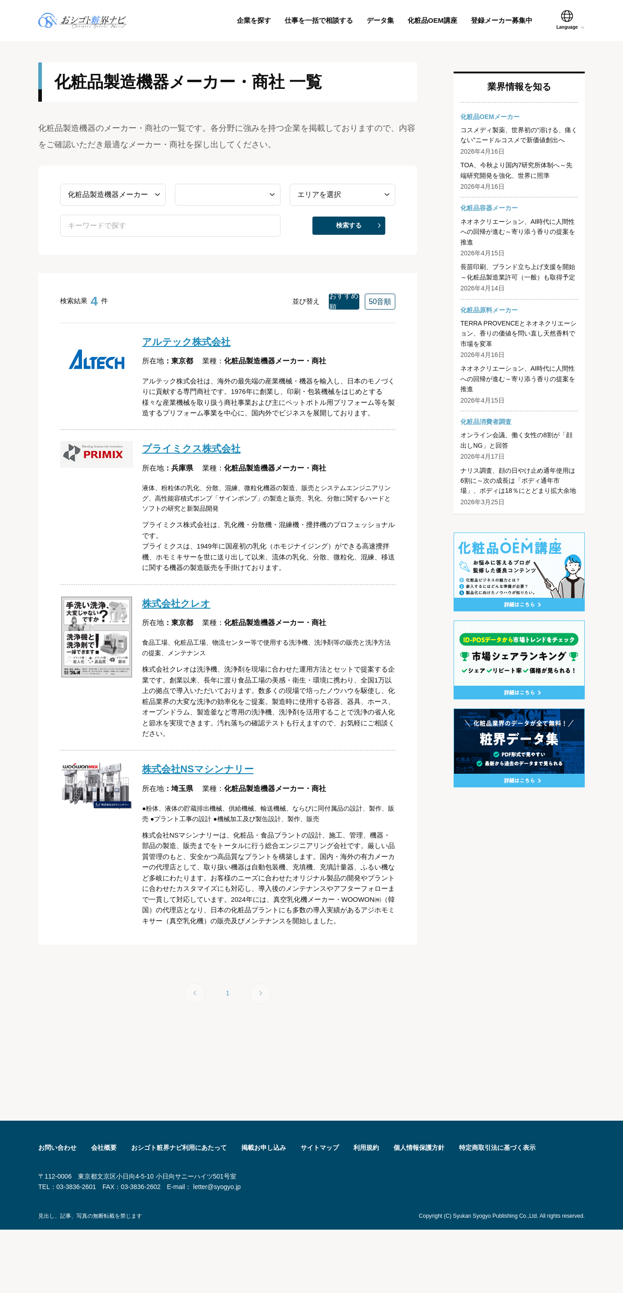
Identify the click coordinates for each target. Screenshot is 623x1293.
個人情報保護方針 (418, 1210)
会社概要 (104, 1210)
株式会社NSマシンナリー (205, 809)
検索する (349, 231)
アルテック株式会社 (192, 348)
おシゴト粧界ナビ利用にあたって (179, 1210)
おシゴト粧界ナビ (96, 20)
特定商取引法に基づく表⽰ (497, 1210)
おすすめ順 (313, 307)
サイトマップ (320, 1210)
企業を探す (254, 20)
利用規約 (366, 1210)
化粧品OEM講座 (432, 20)
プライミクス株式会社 (198, 473)
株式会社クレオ (181, 634)
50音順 (369, 307)
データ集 (380, 20)
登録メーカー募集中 (501, 20)
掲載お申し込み (263, 1210)
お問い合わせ (57, 1210)
